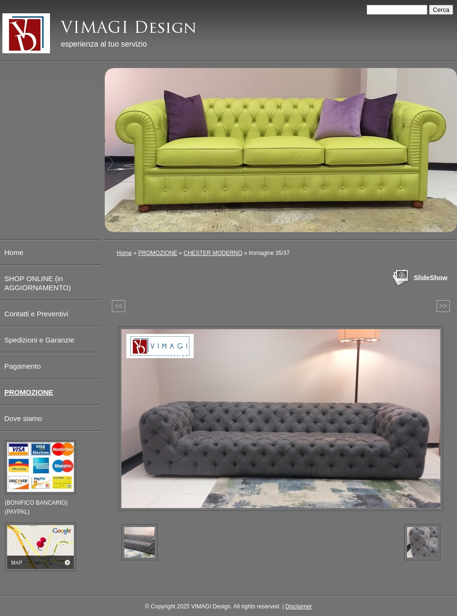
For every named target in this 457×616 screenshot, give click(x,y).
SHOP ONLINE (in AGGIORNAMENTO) (37, 283)
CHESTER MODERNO (213, 253)
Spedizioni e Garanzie (39, 340)
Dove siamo (23, 418)
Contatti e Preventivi (36, 314)
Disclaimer (298, 606)
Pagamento (22, 366)
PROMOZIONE (157, 253)
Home (124, 253)
